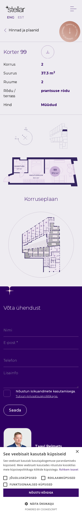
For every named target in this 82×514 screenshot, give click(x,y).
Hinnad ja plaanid (21, 30)
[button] (41, 503)
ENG (10, 17)
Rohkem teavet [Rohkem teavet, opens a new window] (68, 469)
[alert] (41, 480)
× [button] (77, 451)
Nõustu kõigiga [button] (41, 492)
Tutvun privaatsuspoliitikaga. (37, 396)
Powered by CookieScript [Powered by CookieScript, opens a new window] (41, 509)
